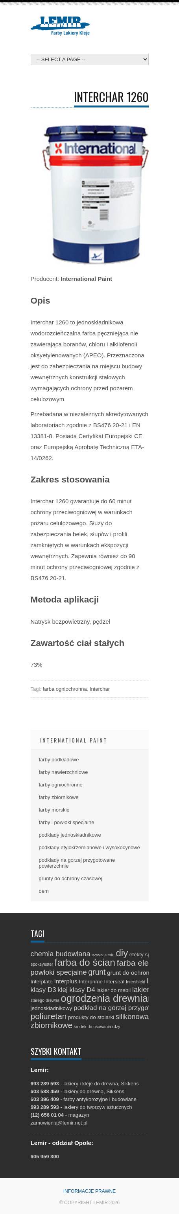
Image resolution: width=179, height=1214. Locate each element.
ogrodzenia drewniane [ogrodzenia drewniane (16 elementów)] (110, 998)
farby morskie (54, 810)
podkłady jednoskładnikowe (70, 835)
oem (44, 891)
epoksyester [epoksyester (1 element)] (42, 964)
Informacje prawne (89, 1191)
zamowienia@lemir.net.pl (59, 1123)
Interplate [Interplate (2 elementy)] (42, 982)
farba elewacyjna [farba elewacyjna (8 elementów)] (148, 962)
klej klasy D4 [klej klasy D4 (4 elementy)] (76, 990)
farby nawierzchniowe (63, 772)
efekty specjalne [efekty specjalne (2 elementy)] (148, 954)
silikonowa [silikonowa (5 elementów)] (132, 1016)
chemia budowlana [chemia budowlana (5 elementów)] (60, 954)
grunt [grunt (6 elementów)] (96, 972)
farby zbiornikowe (59, 797)
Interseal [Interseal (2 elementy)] (114, 982)
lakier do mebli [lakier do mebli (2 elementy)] (113, 990)
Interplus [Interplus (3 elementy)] (65, 981)
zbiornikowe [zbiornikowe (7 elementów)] (51, 1025)
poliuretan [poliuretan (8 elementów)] (49, 1016)
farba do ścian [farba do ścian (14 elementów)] (85, 962)
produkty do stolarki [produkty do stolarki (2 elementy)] (91, 1017)
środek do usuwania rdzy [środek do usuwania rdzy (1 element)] (97, 1026)
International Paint (73, 740)
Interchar (100, 689)
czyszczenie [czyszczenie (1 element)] (103, 954)
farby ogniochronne (61, 785)
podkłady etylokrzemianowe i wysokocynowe (89, 847)
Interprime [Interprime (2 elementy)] (91, 982)
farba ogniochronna (65, 689)
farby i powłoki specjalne (66, 822)
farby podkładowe (59, 760)
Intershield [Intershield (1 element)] (135, 981)
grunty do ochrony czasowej (70, 878)
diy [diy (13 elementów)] (122, 953)
